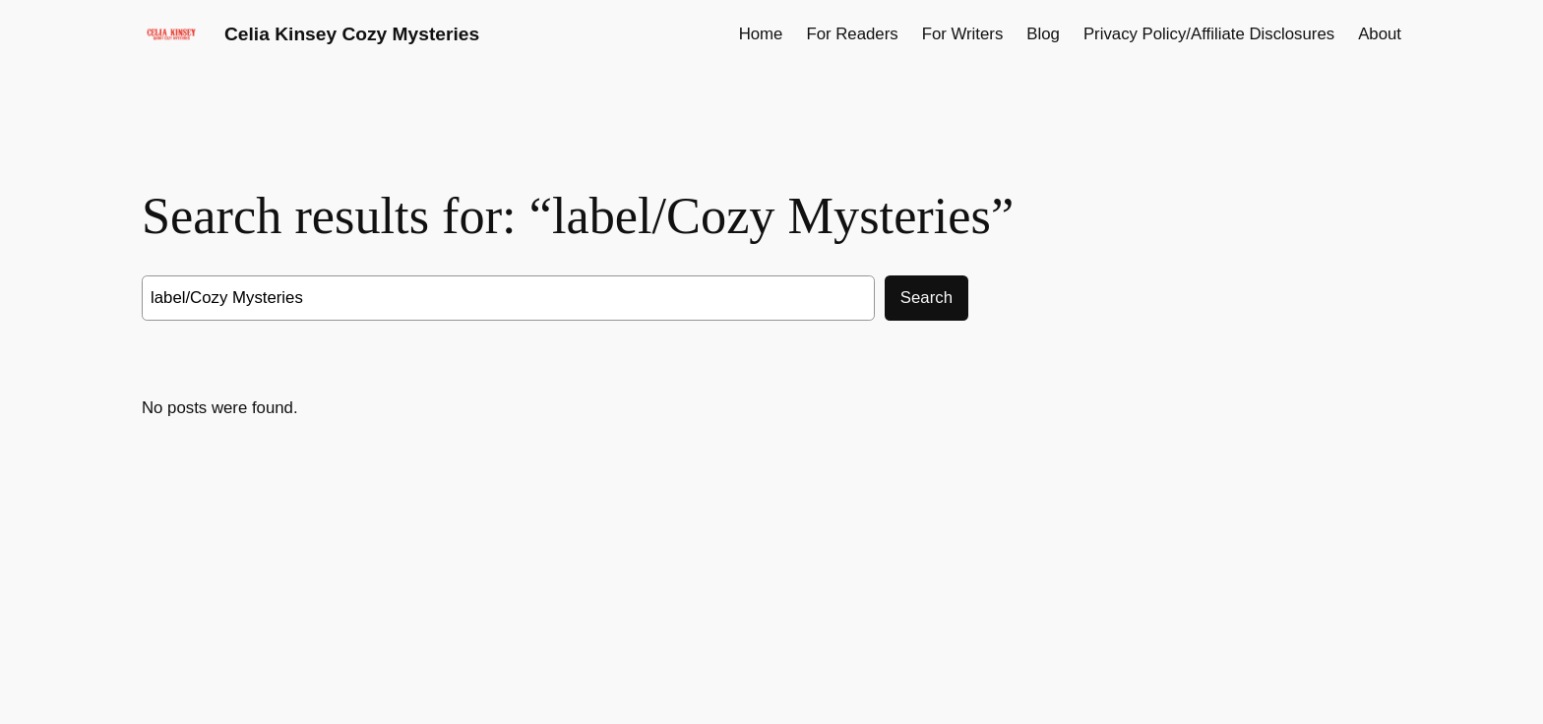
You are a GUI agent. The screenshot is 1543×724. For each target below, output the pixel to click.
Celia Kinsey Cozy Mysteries (351, 34)
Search (926, 297)
